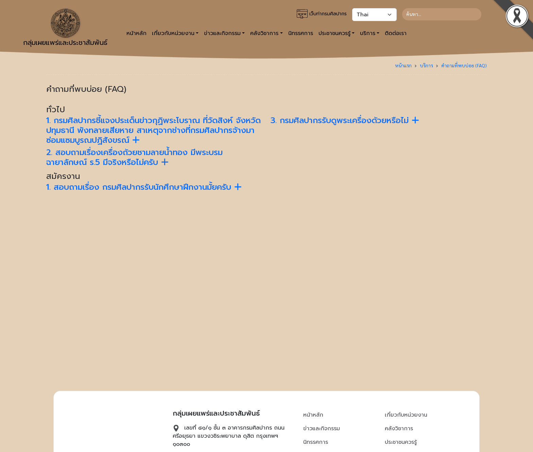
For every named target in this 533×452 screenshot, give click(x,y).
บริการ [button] (367, 33)
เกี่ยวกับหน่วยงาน (406, 415)
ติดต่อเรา (396, 33)
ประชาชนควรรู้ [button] (334, 33)
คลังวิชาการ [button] (264, 33)
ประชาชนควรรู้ (401, 442)
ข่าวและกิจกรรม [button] (222, 33)
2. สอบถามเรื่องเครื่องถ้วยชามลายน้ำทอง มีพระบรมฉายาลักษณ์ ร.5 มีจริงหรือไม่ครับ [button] (134, 157)
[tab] (154, 130)
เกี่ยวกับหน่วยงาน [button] (173, 33)
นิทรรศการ (300, 33)
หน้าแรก (403, 65)
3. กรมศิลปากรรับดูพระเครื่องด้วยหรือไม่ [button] (345, 120)
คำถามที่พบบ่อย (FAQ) (464, 65)
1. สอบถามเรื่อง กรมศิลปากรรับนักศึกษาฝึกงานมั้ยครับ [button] (144, 187)
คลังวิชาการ (399, 428)
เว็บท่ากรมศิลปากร (322, 14)
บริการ (426, 65)
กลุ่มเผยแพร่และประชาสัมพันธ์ (65, 28)
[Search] (441, 14)
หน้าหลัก (136, 33)
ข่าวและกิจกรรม (321, 428)
